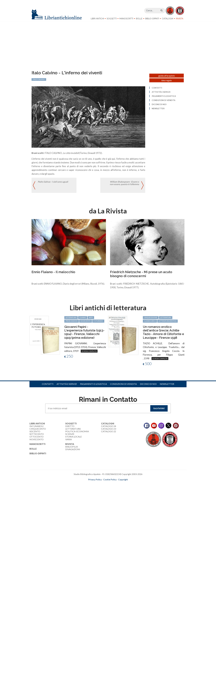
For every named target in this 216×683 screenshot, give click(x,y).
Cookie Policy (110, 481)
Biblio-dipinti (152, 18)
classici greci (150, 323)
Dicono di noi (148, 385)
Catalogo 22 (108, 433)
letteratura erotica (167, 323)
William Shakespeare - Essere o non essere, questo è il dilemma (124, 185)
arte (91, 319)
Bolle (139, 18)
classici (82, 319)
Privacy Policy (95, 481)
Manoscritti (126, 18)
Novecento (85, 323)
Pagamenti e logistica (93, 385)
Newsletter (167, 385)
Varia (68, 441)
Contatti (47, 385)
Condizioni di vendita (123, 385)
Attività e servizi (67, 385)
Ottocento (36, 438)
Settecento (36, 435)
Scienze (69, 435)
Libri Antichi (97, 18)
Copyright (123, 481)
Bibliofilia (71, 448)
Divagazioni (72, 451)
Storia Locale (73, 438)
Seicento (34, 433)
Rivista (179, 18)
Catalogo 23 (108, 430)
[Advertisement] (82, 509)
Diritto (69, 427)
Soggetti (112, 18)
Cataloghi (167, 18)
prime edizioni (72, 323)
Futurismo (98, 323)
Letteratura (73, 430)
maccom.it (100, 485)
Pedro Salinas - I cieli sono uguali (53, 183)
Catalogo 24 (108, 427)
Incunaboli (36, 427)
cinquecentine (150, 319)
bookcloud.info (113, 485)
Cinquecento (37, 430)
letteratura (71, 319)
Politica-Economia (77, 433)
